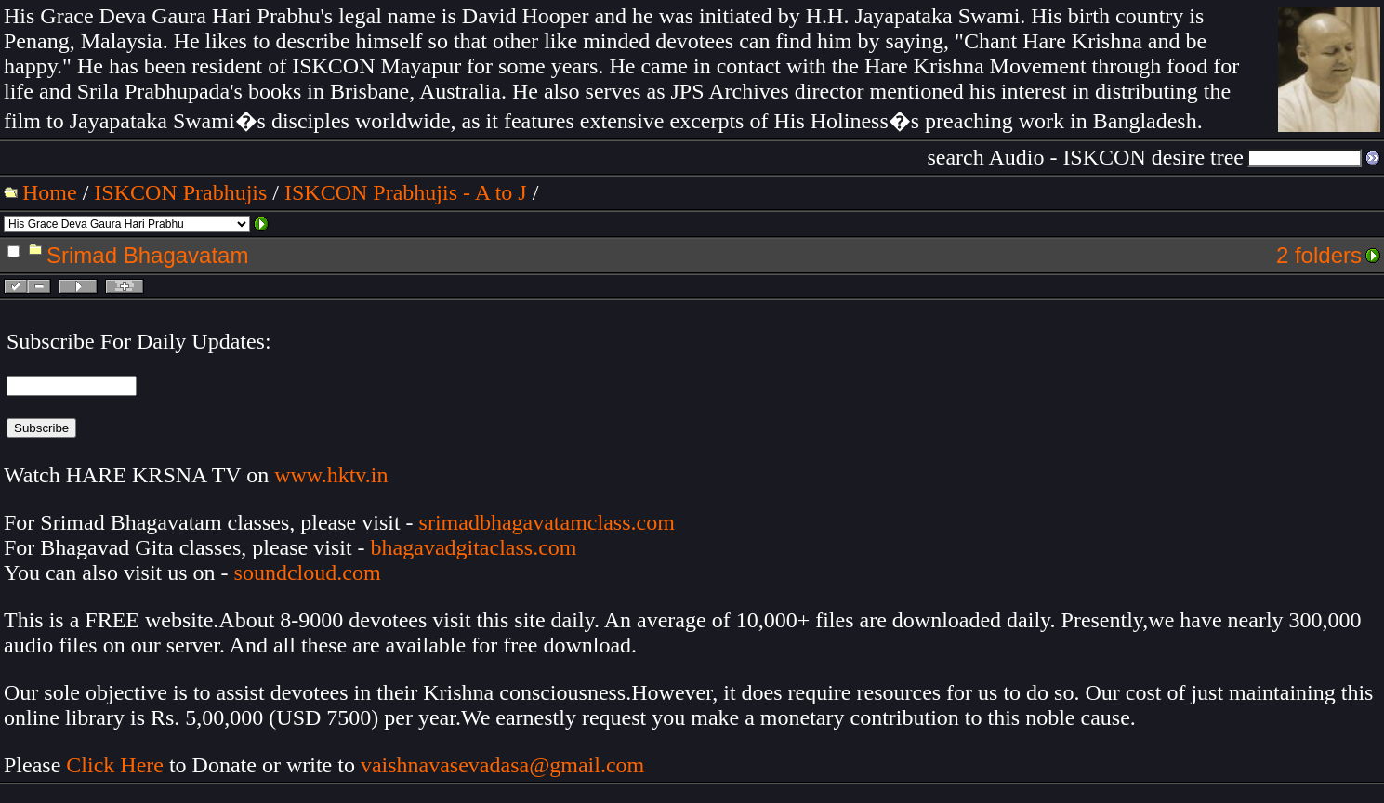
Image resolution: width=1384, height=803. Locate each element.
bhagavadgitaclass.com (474, 547)
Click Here (115, 765)
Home (49, 192)
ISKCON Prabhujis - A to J (405, 192)
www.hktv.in (331, 475)
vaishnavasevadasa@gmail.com (505, 765)
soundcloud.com (307, 572)
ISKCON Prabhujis (180, 192)
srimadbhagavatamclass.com (547, 522)
